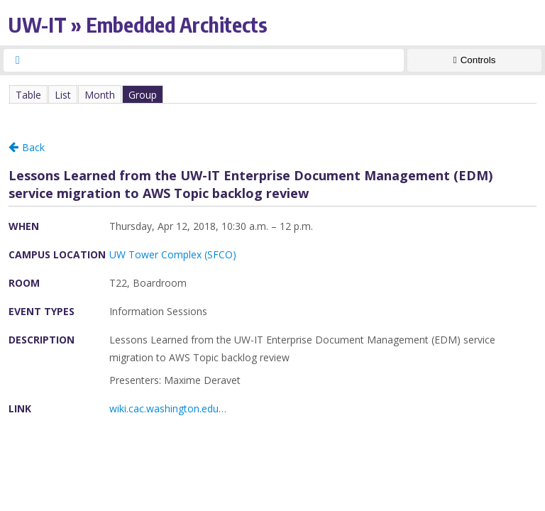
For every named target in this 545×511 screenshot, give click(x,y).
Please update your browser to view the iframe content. (272, 94)
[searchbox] (216, 60)
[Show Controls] (474, 60)
